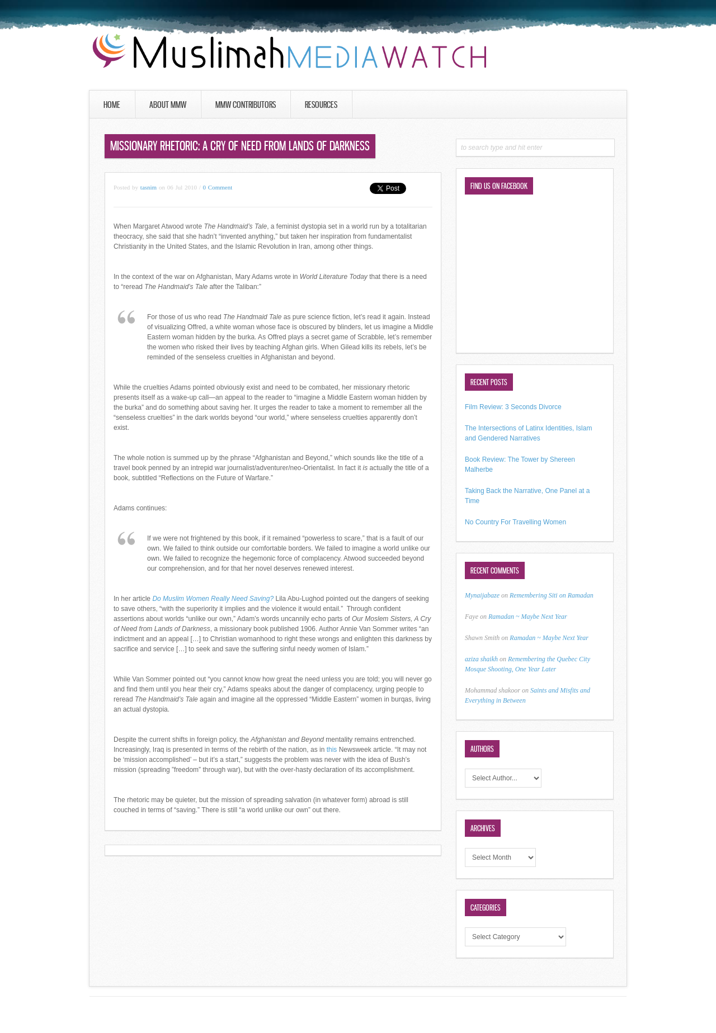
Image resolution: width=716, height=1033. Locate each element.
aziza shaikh (481, 659)
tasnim (148, 187)
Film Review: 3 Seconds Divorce (513, 407)
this (332, 750)
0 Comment (218, 187)
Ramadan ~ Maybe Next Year (527, 616)
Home (111, 104)
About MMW (167, 104)
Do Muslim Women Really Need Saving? (213, 599)
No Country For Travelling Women (515, 522)
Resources (321, 104)
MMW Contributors (245, 104)
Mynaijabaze (482, 595)
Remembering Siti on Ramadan (551, 595)
